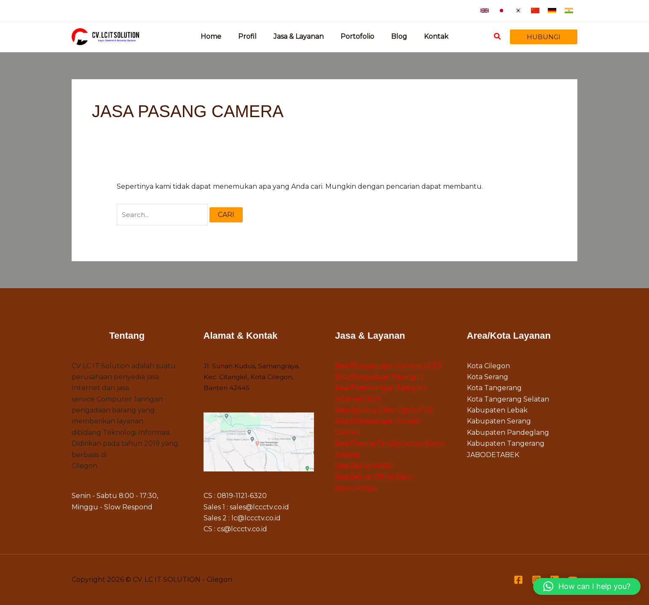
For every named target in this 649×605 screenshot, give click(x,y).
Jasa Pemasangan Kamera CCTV (388, 366)
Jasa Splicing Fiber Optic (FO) (384, 411)
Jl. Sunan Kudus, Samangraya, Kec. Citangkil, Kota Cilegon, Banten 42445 (254, 377)
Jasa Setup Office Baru (374, 478)
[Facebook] (518, 580)
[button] (484, 10)
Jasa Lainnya (355, 489)
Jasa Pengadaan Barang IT (379, 377)
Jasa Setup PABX (363, 467)
